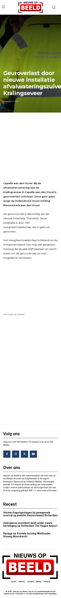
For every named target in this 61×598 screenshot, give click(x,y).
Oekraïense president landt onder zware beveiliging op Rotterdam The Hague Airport (30, 524)
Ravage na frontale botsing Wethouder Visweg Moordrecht (27, 535)
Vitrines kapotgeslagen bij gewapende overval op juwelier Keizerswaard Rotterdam (30, 514)
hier (34, 490)
